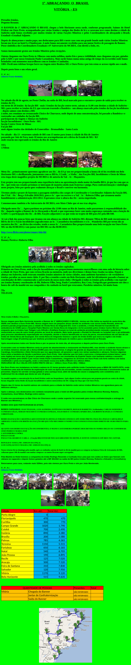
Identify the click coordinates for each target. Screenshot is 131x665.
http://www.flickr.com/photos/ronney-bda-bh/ (24, 232)
